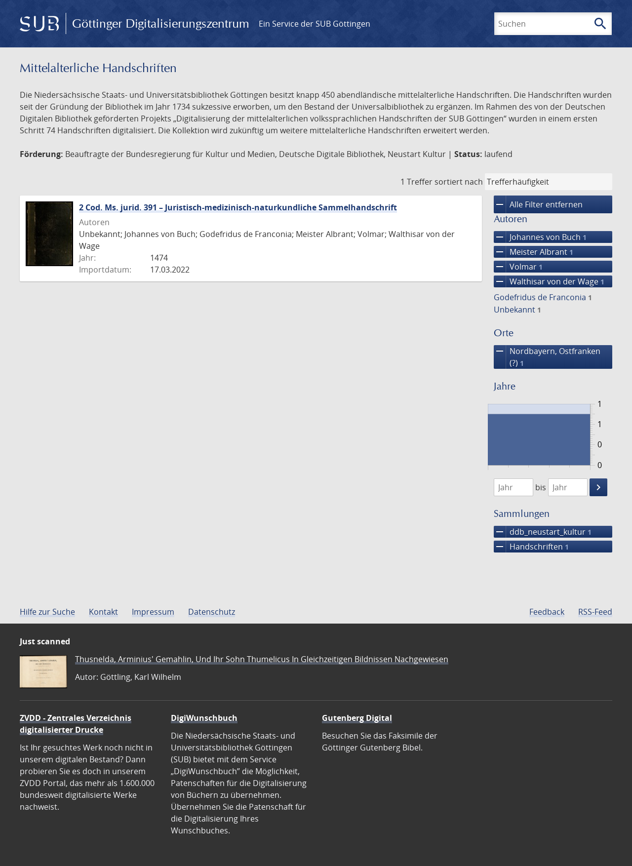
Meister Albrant (533, 252)
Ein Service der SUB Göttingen (314, 23)
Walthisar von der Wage (549, 281)
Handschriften (531, 546)
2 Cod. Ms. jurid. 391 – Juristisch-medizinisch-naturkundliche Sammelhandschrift (238, 207)
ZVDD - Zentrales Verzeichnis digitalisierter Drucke (75, 723)
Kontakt (103, 611)
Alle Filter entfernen (538, 204)
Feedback (546, 611)
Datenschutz (211, 611)
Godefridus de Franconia (543, 297)
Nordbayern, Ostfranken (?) (547, 357)
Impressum (153, 611)
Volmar (518, 267)
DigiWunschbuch (204, 717)
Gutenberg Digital (357, 717)
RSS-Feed (595, 611)
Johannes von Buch (540, 237)
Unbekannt (517, 309)
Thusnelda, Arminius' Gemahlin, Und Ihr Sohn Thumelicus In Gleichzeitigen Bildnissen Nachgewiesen (261, 659)
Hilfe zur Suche (47, 611)
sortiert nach (458, 181)
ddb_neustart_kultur (543, 532)
